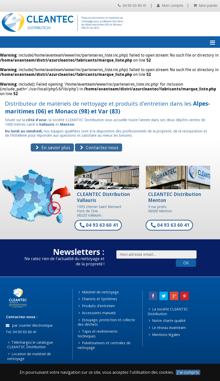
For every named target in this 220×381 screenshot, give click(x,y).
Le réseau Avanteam (167, 327)
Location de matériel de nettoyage (29, 356)
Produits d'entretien (97, 305)
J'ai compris (188, 372)
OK (186, 263)
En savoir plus (53, 147)
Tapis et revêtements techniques (98, 333)
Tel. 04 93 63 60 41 (21, 331)
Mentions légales (164, 334)
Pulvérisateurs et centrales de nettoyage (104, 345)
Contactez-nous (99, 147)
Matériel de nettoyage (99, 292)
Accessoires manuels (97, 312)
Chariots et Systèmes (98, 298)
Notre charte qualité (167, 320)
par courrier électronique (29, 325)
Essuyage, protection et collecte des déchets (106, 322)
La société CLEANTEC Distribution (168, 311)
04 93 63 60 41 (132, 5)
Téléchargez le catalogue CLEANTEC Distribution (30, 344)
